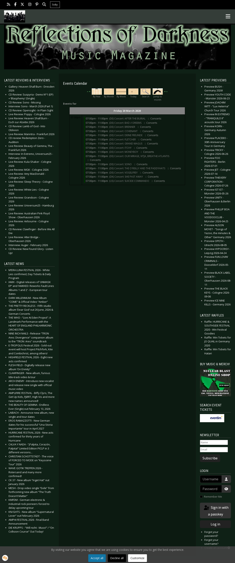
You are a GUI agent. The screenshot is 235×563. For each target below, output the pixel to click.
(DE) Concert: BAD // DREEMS (125, 123)
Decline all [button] (117, 558)
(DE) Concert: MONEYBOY (124, 152)
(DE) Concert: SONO (120, 164)
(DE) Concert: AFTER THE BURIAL (127, 118)
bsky (55, 4)
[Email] (214, 449)
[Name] (214, 442)
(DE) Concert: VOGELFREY (123, 172)
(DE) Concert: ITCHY (120, 148)
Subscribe (210, 458)
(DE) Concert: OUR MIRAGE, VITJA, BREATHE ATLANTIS (139, 156)
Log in (215, 524)
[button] (5, 558)
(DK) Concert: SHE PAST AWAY (126, 176)
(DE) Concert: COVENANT (123, 131)
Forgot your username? (211, 542)
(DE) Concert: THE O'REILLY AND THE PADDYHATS (137, 168)
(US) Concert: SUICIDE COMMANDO (129, 181)
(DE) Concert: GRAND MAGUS (126, 143)
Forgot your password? (211, 534)
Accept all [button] (97, 558)
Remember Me (213, 496)
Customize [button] (137, 558)
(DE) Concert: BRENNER (122, 127)
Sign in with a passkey (216, 510)
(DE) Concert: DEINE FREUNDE (126, 135)
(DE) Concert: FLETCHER (122, 139)
